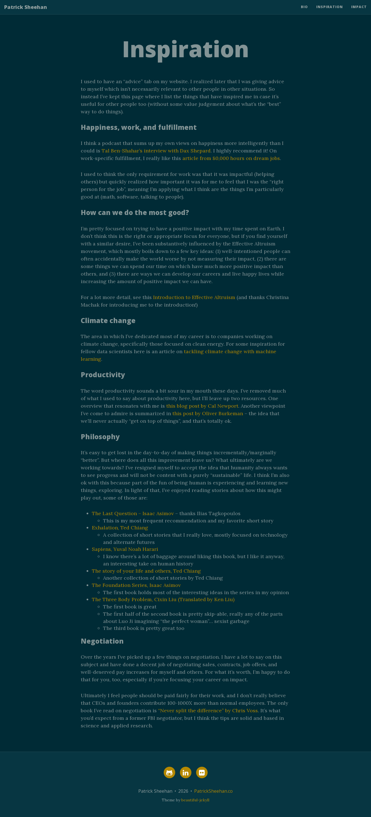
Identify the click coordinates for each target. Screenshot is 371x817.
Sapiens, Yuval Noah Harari (125, 549)
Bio (304, 12)
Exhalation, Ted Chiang (120, 527)
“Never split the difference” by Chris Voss (208, 710)
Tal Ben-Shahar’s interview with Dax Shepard (156, 150)
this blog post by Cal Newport (202, 406)
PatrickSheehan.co (213, 791)
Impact (359, 12)
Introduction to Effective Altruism (194, 297)
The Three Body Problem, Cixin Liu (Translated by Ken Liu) (163, 599)
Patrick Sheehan (25, 12)
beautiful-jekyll (195, 799)
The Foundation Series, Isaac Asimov (136, 585)
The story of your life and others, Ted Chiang (146, 571)
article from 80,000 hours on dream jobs (231, 158)
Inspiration (329, 12)
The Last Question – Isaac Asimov (133, 513)
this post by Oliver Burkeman (207, 413)
